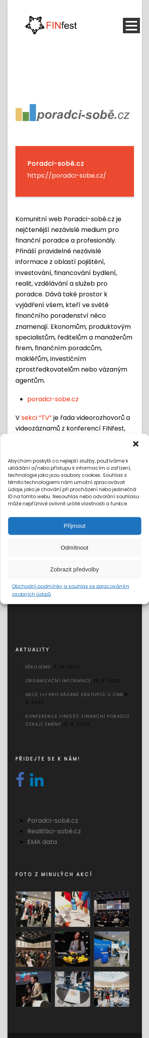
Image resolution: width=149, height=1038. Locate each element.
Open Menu (131, 25)
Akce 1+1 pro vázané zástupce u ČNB (74, 694)
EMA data (42, 841)
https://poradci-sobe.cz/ (66, 175)
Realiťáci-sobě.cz (54, 831)
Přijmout (74, 525)
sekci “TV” (36, 417)
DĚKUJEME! (38, 667)
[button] (136, 444)
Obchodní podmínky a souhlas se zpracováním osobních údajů (70, 590)
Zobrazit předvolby (74, 569)
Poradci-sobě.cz (52, 820)
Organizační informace (58, 680)
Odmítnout (74, 547)
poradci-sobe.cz (53, 399)
